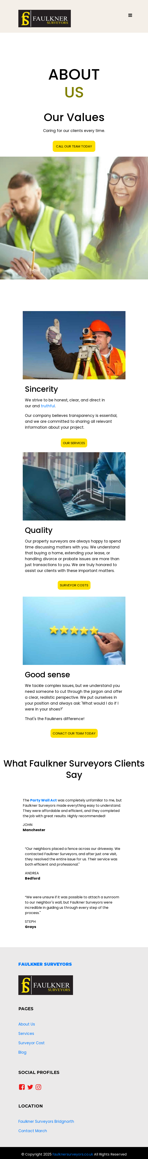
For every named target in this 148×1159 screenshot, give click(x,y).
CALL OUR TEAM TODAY (74, 146)
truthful (48, 406)
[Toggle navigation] (130, 16)
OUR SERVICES (74, 443)
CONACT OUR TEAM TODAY (74, 733)
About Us (26, 1024)
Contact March (32, 1130)
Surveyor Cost (31, 1043)
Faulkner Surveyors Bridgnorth (46, 1121)
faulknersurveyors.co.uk (72, 1154)
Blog (22, 1052)
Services (26, 1033)
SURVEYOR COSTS (74, 585)
